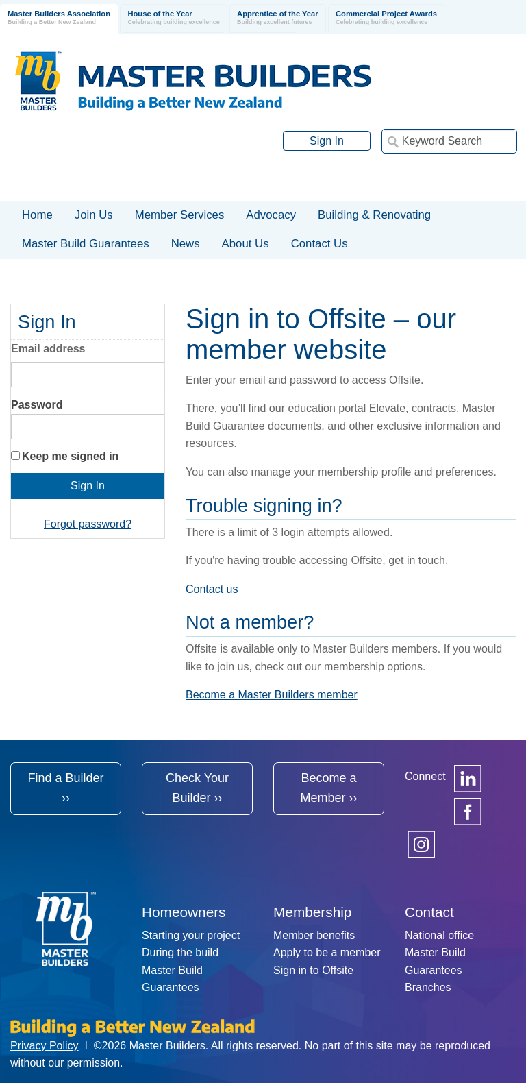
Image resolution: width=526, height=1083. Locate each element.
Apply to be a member (327, 952)
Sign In (327, 141)
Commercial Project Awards (386, 18)
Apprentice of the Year (277, 18)
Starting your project (191, 935)
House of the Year (173, 18)
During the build (180, 952)
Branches (428, 987)
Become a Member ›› (328, 788)
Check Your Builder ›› (197, 788)
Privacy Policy (44, 1045)
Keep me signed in (70, 456)
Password (37, 405)
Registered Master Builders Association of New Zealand (196, 81)
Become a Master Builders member (272, 695)
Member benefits (314, 935)
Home (37, 214)
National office (439, 935)
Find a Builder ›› (65, 788)
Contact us (212, 589)
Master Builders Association (59, 18)
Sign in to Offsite (313, 970)
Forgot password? (88, 524)
